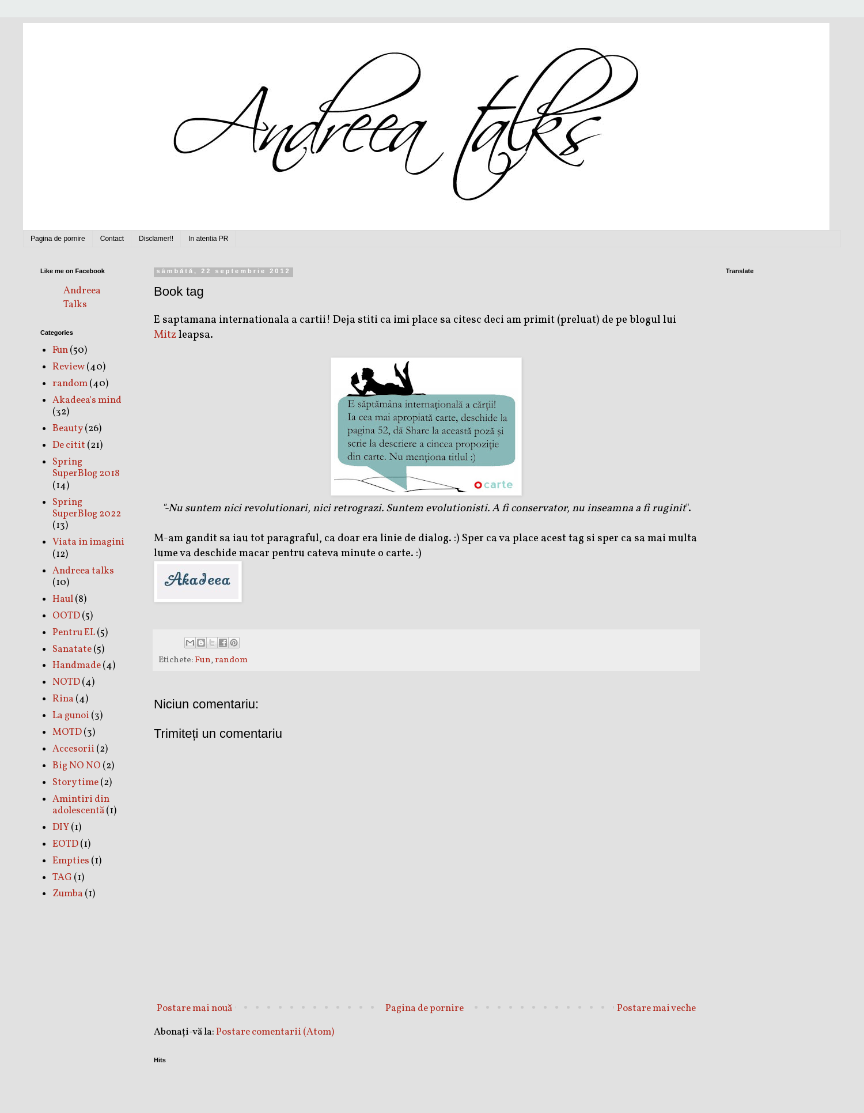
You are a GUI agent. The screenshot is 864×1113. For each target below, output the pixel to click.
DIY (60, 827)
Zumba (67, 893)
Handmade (76, 665)
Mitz (165, 334)
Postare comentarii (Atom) (275, 1032)
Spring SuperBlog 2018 (86, 467)
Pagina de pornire (58, 239)
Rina (63, 698)
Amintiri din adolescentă (80, 805)
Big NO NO (76, 765)
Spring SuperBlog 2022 (86, 508)
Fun (203, 660)
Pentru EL (73, 632)
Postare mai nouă (194, 1008)
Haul (62, 599)
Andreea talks (83, 571)
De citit (68, 445)
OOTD (66, 615)
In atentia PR (208, 239)
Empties (70, 860)
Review (68, 366)
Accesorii (73, 749)
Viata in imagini (88, 542)
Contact (112, 239)
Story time (75, 782)
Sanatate (72, 649)
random (231, 660)
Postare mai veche (656, 1008)
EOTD (65, 844)
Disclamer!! (156, 239)
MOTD (67, 732)
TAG (62, 877)
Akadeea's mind (87, 400)
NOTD (66, 682)
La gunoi (70, 715)
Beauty (67, 428)
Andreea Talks (82, 297)
